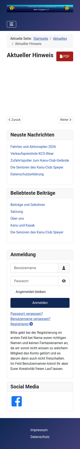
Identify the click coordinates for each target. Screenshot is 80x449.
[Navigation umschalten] (11, 24)
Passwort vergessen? (26, 314)
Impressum (39, 430)
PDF (65, 56)
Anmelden (40, 303)
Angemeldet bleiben (31, 292)
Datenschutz (40, 437)
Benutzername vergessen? (30, 319)
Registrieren (21, 324)
